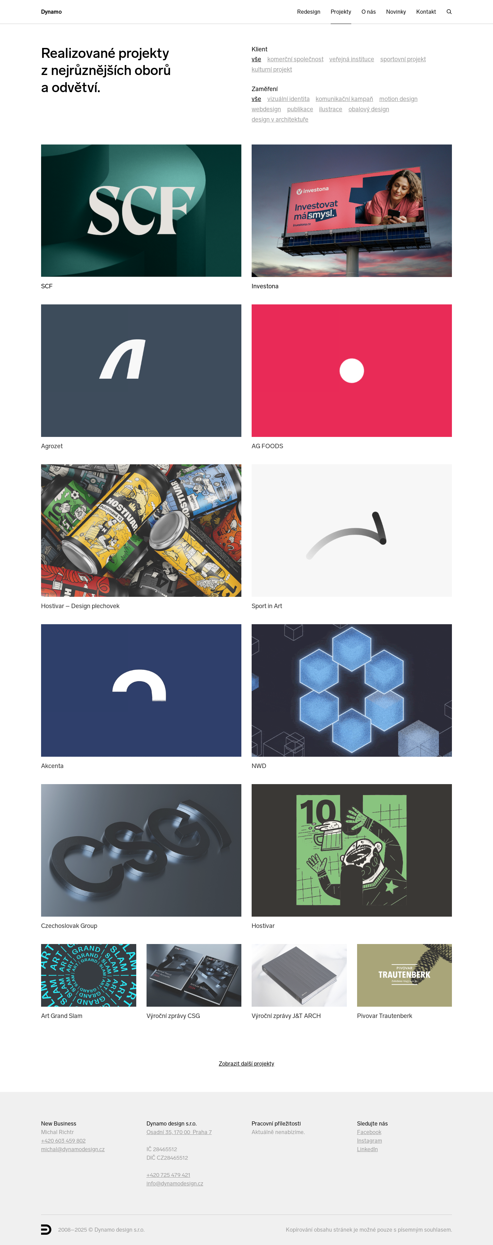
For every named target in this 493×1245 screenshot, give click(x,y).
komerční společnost (295, 59)
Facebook (369, 1132)
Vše (256, 59)
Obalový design (369, 109)
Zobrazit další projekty (246, 1063)
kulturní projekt (272, 69)
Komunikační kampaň (344, 99)
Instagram (369, 1140)
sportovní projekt (403, 59)
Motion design (398, 99)
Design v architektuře (280, 119)
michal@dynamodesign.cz (73, 1149)
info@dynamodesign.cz (175, 1183)
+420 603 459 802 (63, 1140)
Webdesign (266, 109)
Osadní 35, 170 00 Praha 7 (179, 1132)
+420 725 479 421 (168, 1175)
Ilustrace (330, 109)
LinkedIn (367, 1149)
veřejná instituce (351, 59)
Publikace (300, 109)
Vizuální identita (288, 99)
